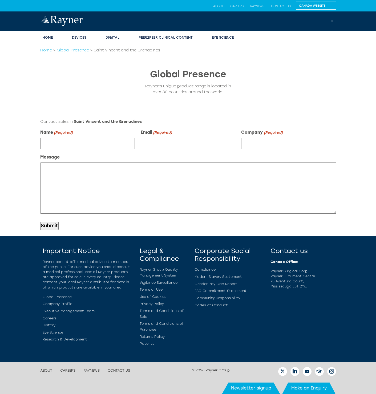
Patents (147, 344)
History (49, 325)
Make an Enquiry (309, 388)
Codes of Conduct (211, 305)
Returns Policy (152, 337)
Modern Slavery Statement (218, 277)
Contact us (281, 6)
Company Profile (57, 304)
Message (50, 157)
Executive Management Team (69, 311)
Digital (112, 37)
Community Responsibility (217, 298)
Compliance (205, 269)
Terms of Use (151, 289)
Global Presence (73, 50)
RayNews (257, 6)
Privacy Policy (152, 304)
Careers (237, 6)
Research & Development (65, 339)
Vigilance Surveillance (158, 283)
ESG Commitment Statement (221, 291)
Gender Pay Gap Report (216, 284)
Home (47, 37)
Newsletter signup (251, 388)
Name (56, 132)
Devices (79, 37)
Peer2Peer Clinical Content (166, 37)
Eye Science (223, 37)
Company (261, 132)
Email (156, 132)
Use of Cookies (153, 297)
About (218, 6)
